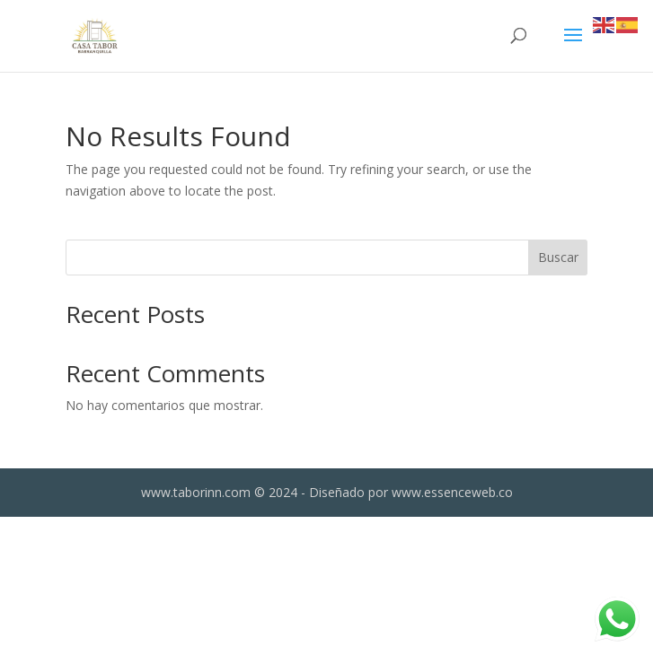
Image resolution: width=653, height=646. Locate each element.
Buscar (558, 257)
